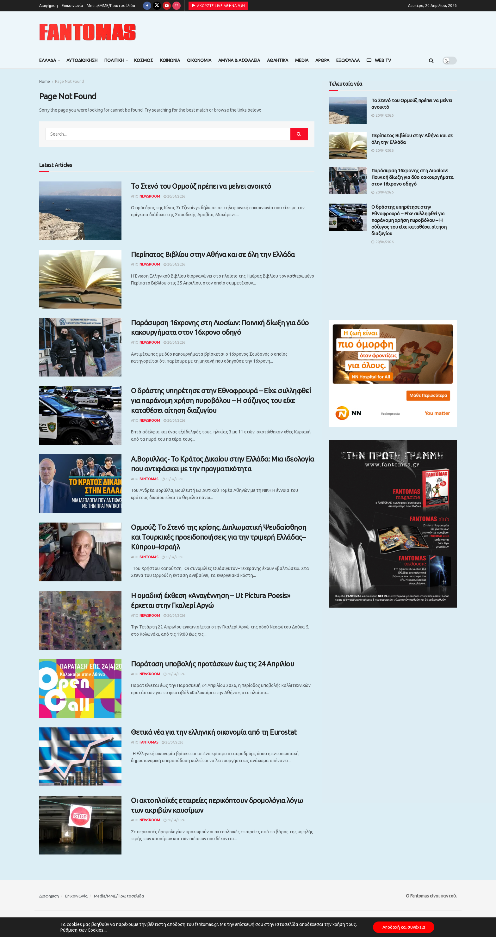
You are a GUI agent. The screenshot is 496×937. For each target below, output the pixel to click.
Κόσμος (143, 60)
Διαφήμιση (48, 5)
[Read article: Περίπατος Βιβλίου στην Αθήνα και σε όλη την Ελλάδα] (80, 279)
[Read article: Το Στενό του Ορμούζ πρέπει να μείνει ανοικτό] (80, 210)
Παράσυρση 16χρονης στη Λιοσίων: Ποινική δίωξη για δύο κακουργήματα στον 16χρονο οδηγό (412, 177)
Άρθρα (322, 60)
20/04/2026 (174, 196)
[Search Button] (431, 60)
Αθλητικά (277, 60)
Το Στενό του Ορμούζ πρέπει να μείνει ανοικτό (201, 186)
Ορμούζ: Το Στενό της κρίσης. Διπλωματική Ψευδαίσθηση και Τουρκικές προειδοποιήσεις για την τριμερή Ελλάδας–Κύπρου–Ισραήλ (218, 537)
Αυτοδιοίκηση (81, 60)
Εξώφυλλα (348, 60)
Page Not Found (69, 81)
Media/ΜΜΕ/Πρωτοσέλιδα (111, 5)
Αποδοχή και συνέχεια (403, 927)
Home (44, 81)
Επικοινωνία (72, 5)
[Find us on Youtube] (167, 5)
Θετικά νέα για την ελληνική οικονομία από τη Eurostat (214, 732)
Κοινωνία (170, 60)
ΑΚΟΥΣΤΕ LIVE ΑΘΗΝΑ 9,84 (218, 5)
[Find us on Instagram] (176, 5)
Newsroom (150, 196)
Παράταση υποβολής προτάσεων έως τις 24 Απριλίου (212, 664)
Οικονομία (199, 60)
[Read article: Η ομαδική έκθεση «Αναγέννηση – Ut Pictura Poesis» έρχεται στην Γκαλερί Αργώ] (80, 620)
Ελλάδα (47, 60)
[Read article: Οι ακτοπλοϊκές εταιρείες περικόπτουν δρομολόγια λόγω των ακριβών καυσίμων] (80, 825)
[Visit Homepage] (87, 32)
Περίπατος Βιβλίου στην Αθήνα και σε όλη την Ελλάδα (213, 254)
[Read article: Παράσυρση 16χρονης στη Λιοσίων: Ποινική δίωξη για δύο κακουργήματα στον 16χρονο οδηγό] (80, 347)
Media (301, 60)
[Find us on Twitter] (157, 5)
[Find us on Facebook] (147, 5)
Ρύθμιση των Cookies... (82, 930)
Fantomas (149, 479)
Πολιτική (114, 60)
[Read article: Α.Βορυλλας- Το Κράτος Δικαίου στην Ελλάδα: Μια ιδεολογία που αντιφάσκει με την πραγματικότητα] (80, 483)
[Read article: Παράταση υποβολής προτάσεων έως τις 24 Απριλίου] (80, 688)
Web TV (379, 60)
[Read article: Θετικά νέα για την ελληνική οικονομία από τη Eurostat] (80, 756)
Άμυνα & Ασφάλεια (239, 60)
